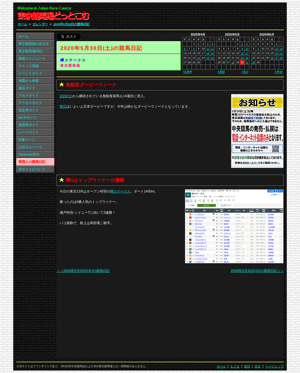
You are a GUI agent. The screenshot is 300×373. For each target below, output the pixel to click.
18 (208, 53)
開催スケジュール (31, 58)
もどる (234, 366)
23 (198, 57)
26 (212, 57)
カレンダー (40, 24)
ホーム (22, 24)
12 (212, 48)
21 (281, 53)
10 (246, 48)
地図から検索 (28, 80)
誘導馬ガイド (28, 125)
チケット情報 (28, 66)
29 (253, 62)
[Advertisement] (210, 15)
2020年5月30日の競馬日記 (71, 24)
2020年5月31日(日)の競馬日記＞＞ (257, 270)
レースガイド (28, 132)
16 (242, 53)
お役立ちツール (30, 147)
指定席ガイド (28, 110)
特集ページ (26, 139)
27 (276, 57)
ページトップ (274, 366)
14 (281, 48)
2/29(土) (66, 96)
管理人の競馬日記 (31, 162)
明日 (63, 106)
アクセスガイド (30, 103)
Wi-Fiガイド (27, 117)
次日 (258, 366)
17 (246, 53)
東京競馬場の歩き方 (33, 44)
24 (246, 57)
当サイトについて (31, 169)
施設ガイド (26, 88)
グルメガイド (28, 95)
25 (208, 57)
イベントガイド (30, 73)
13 (276, 48)
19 (212, 53)
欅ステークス (73, 60)
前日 (247, 366)
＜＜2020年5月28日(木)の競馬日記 (83, 270)
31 (246, 62)
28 (232, 62)
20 (276, 53)
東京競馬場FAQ (30, 51)
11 (208, 48)
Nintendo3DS (28, 154)
